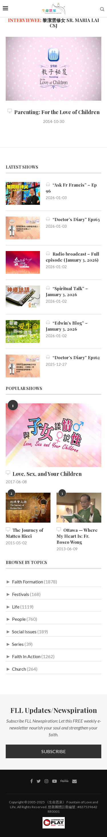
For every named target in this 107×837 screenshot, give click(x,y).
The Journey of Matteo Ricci (24, 533)
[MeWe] (64, 781)
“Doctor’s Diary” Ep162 (73, 357)
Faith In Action (26, 656)
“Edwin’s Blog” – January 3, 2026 (67, 326)
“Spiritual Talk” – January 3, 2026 (67, 291)
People (19, 619)
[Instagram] (47, 781)
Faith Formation (27, 581)
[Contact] (74, 781)
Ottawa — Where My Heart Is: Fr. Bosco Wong (77, 536)
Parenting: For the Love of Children (53, 112)
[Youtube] (54, 781)
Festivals (20, 594)
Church (19, 669)
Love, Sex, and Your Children (44, 473)
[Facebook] (31, 781)
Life (15, 606)
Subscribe (53, 751)
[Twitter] (39, 781)
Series (18, 644)
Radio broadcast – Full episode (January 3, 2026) (72, 257)
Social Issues (24, 631)
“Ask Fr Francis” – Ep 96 (71, 188)
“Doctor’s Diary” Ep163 (73, 219)
